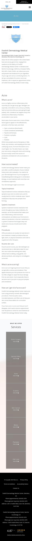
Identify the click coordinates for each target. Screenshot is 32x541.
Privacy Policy (24, 480)
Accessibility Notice (22, 484)
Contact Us (16, 488)
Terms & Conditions (9, 484)
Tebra (23, 535)
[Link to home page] (14, 7)
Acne (5, 25)
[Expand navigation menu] (30, 7)
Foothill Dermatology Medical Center (11, 24)
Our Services (25, 24)
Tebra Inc (15, 480)
